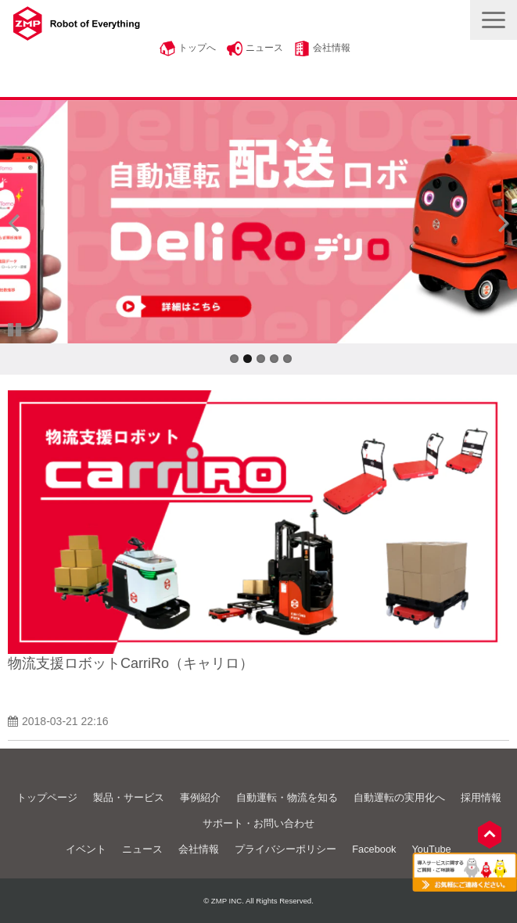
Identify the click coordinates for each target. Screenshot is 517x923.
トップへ (197, 47)
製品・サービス (128, 797)
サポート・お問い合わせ (258, 823)
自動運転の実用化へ (399, 797)
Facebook (374, 849)
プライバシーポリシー (285, 849)
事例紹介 (200, 797)
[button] (493, 20)
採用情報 (481, 797)
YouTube (431, 849)
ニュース (264, 47)
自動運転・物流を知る (287, 797)
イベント (86, 849)
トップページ (46, 797)
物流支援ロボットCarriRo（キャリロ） (130, 663)
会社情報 (331, 47)
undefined (23, 222)
